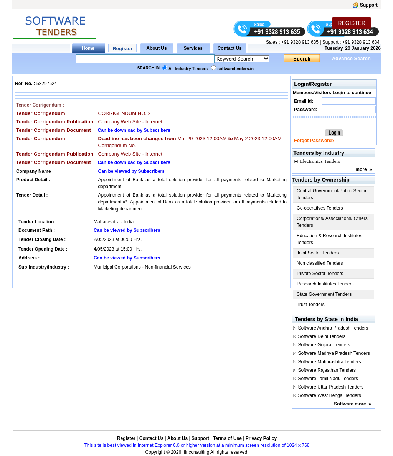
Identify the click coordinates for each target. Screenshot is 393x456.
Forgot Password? (314, 140)
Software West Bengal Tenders (329, 395)
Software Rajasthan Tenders (327, 370)
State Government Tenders (324, 294)
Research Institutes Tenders (325, 284)
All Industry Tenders (188, 68)
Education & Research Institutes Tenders (329, 239)
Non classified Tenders (320, 263)
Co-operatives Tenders (320, 208)
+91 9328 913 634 (361, 42)
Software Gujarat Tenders (324, 345)
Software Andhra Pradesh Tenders (333, 328)
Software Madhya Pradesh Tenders (334, 353)
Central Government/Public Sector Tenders (332, 194)
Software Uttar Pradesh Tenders (331, 387)
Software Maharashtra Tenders (329, 361)
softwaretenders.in (235, 68)
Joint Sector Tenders (318, 253)
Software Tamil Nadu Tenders (328, 378)
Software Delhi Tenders (322, 336)
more (361, 169)
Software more (350, 404)
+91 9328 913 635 (299, 42)
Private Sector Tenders (320, 273)
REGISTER (351, 23)
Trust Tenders (311, 304)
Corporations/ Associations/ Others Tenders (332, 222)
